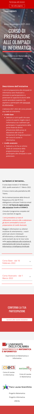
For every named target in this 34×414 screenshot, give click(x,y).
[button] (2, 11)
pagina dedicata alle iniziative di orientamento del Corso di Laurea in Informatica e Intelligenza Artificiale (16, 243)
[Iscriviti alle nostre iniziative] (17, 319)
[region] (17, 4)
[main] (17, 24)
